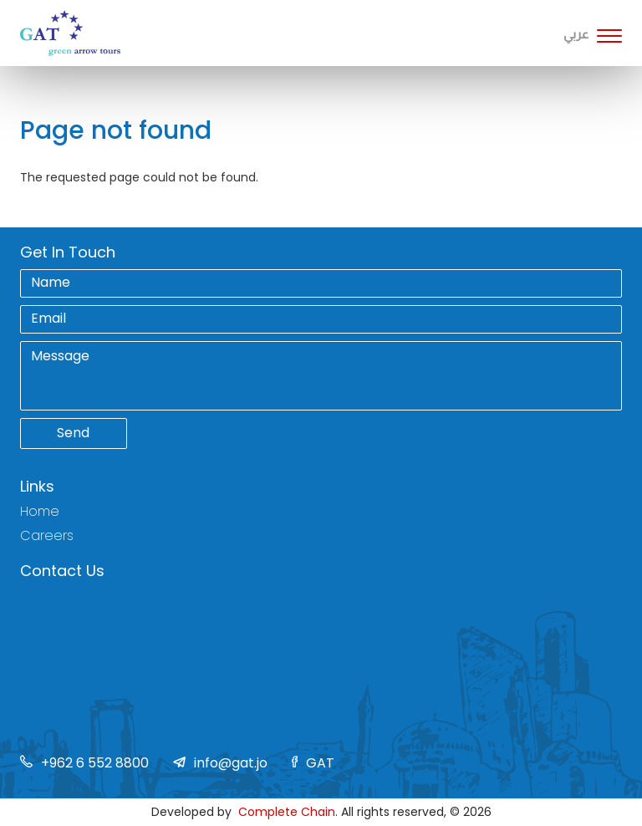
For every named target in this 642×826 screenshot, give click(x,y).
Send (73, 432)
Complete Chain (286, 811)
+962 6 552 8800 (95, 762)
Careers (47, 536)
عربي (575, 34)
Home (39, 511)
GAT (320, 762)
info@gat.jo (231, 762)
